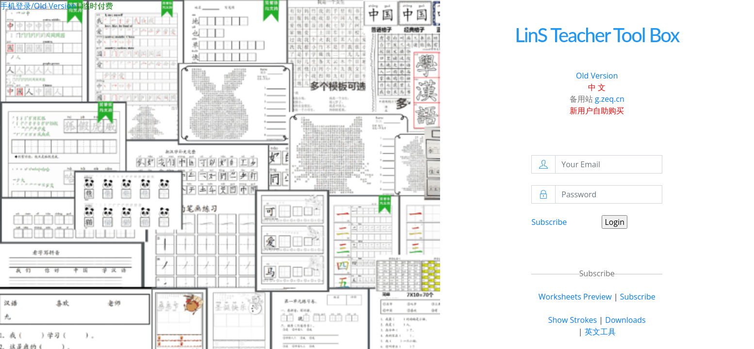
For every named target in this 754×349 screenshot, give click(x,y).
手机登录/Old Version (38, 5)
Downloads (625, 320)
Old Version (597, 75)
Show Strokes (572, 320)
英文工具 (600, 331)
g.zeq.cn (609, 99)
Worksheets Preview (575, 296)
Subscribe (549, 222)
